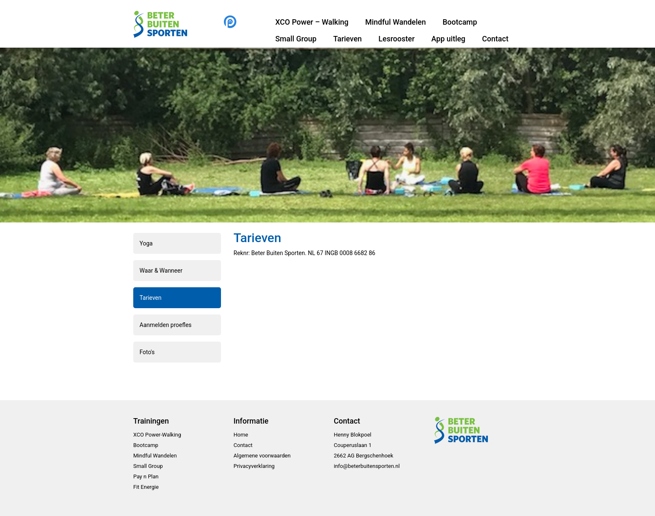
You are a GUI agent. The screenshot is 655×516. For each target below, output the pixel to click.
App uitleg (449, 38)
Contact (495, 38)
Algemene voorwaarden (262, 455)
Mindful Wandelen (395, 22)
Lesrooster (396, 38)
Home (241, 435)
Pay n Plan (146, 476)
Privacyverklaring (254, 466)
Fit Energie (146, 487)
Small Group (296, 38)
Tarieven (347, 38)
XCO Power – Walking (311, 22)
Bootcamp (459, 22)
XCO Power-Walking (157, 435)
